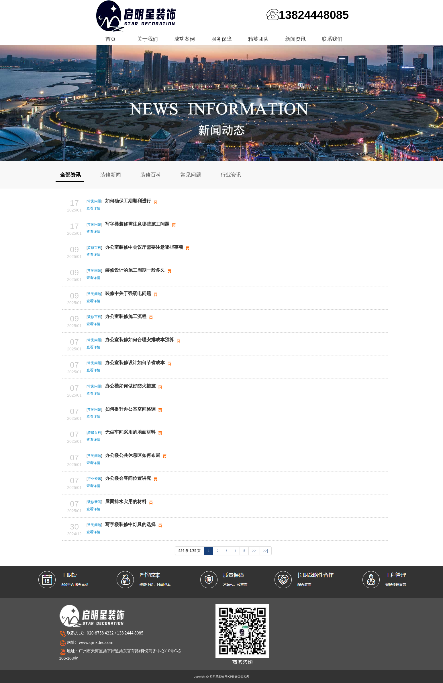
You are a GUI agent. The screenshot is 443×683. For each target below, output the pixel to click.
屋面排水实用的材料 (129, 501)
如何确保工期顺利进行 (132, 200)
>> (254, 551)
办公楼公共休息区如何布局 (136, 455)
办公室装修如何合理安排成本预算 (143, 339)
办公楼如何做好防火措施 (134, 385)
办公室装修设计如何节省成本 (139, 362)
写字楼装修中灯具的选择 (134, 524)
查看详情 (93, 208)
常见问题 (94, 201)
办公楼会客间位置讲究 (132, 478)
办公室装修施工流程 (129, 316)
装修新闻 (94, 502)
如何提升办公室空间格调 (134, 409)
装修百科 (94, 248)
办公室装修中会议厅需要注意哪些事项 (148, 247)
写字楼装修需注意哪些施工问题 (141, 224)
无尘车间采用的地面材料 (134, 432)
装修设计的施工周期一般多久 (139, 270)
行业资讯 (94, 479)
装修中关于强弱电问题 (132, 293)
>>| (265, 551)
